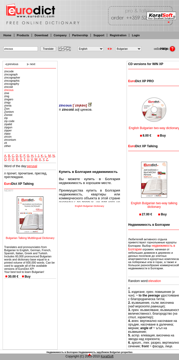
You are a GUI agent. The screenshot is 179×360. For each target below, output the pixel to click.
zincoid (8, 86)
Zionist (8, 114)
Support (98, 35)
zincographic (12, 80)
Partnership (80, 35)
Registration (118, 35)
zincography (11, 83)
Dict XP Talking (19, 184)
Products (23, 35)
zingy (7, 102)
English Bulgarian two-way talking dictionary (154, 202)
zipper (8, 130)
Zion (7, 108)
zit (5, 142)
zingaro (8, 99)
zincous (8, 89)
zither (7, 145)
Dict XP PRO (141, 81)
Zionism (9, 111)
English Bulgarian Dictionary (89, 206)
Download (41, 35)
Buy (28, 276)
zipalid (8, 124)
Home (7, 35)
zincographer (12, 77)
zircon (7, 136)
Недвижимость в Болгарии (62, 352)
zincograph (11, 74)
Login (136, 35)
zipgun (8, 127)
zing (6, 96)
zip (6, 117)
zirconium (10, 139)
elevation (154, 281)
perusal (32, 166)
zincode (9, 71)
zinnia (7, 105)
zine (6, 93)
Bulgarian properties (121, 352)
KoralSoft (107, 356)
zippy (7, 133)
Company (60, 35)
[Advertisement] (89, 78)
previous (13, 64)
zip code (9, 121)
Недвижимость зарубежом (93, 352)
